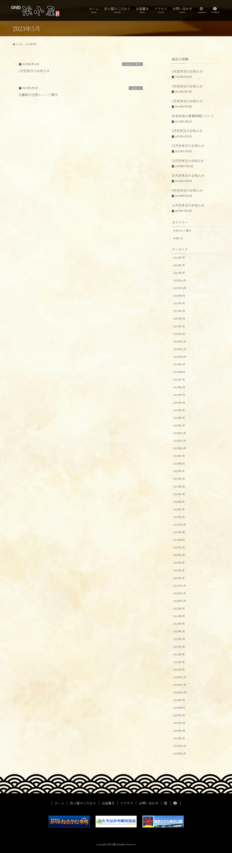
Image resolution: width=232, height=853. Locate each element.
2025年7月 (179, 303)
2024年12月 (179, 341)
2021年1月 (179, 669)
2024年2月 (179, 418)
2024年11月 (179, 349)
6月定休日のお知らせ (33, 70)
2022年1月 (179, 578)
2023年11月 (179, 440)
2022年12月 (179, 524)
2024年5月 (179, 395)
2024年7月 (179, 379)
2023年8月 (179, 463)
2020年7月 (179, 715)
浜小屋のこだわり (83, 803)
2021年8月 (179, 616)
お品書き (108, 803)
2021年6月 (179, 631)
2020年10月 (179, 692)
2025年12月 (179, 280)
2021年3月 (179, 654)
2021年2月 (179, 662)
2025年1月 (179, 334)
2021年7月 (179, 624)
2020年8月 (179, 707)
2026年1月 (179, 273)
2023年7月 (179, 471)
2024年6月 (179, 387)
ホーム (59, 803)
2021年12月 (179, 585)
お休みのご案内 (132, 64)
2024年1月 (179, 425)
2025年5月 (179, 318)
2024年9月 (179, 364)
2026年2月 (179, 265)
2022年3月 (179, 562)
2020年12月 (179, 677)
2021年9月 (179, 608)
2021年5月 (179, 639)
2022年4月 (179, 555)
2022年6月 (179, 547)
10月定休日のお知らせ (188, 175)
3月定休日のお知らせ (187, 86)
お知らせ (135, 88)
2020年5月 (179, 723)
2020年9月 (179, 700)
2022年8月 (179, 540)
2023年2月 (179, 509)
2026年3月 (179, 257)
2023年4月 (179, 494)
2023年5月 (179, 486)
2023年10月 (179, 448)
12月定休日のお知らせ (188, 145)
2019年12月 (179, 746)
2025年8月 (179, 295)
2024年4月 (179, 402)
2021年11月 (179, 593)
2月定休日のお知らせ (187, 101)
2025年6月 (179, 311)
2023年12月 (179, 433)
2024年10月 (179, 357)
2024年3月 (179, 410)
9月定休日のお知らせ (187, 190)
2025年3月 (179, 326)
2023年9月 (179, 456)
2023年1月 (179, 517)
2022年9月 (179, 532)
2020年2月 (179, 738)
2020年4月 (179, 730)
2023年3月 (179, 502)
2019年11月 (179, 753)
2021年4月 (179, 647)
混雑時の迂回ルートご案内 (38, 94)
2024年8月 (179, 372)
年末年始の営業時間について (193, 115)
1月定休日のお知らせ (187, 130)
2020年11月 (179, 685)
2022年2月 (179, 570)
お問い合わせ (148, 803)
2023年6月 (179, 479)
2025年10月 (179, 288)
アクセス (126, 803)
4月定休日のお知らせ (187, 71)
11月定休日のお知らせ (188, 160)
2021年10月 (179, 601)
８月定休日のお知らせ (188, 205)
